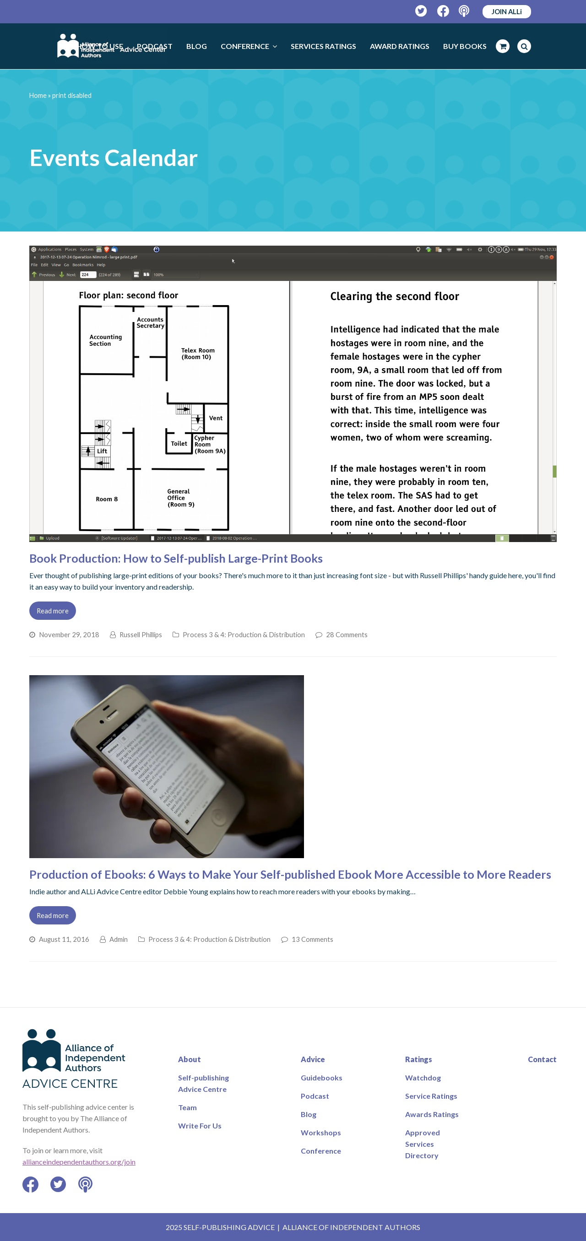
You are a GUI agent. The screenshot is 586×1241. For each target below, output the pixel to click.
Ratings (418, 1059)
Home (38, 95)
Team (187, 1107)
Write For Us (200, 1125)
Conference (321, 1150)
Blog (308, 1114)
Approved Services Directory (422, 1144)
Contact (542, 1059)
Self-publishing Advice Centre (203, 1083)
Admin (118, 939)
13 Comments (312, 939)
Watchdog (423, 1077)
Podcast (315, 1095)
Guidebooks (321, 1077)
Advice (313, 1059)
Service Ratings (431, 1095)
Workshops (321, 1132)
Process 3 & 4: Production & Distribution (244, 634)
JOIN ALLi (507, 11)
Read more (53, 611)
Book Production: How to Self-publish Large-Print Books (176, 558)
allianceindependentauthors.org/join (79, 1161)
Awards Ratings (432, 1114)
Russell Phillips (140, 634)
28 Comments (347, 634)
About (189, 1059)
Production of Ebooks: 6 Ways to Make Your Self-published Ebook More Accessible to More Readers (290, 874)
